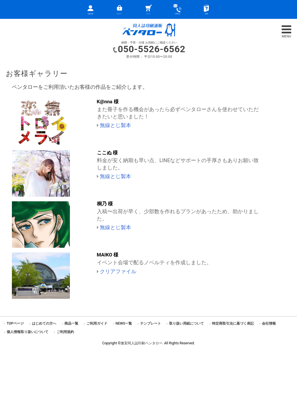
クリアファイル (118, 271)
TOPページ (15, 323)
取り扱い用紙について (186, 323)
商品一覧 (71, 323)
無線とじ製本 (115, 125)
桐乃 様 (105, 204)
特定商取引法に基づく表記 (233, 323)
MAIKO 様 (108, 255)
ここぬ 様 (107, 152)
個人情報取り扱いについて (27, 332)
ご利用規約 (65, 332)
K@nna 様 (108, 101)
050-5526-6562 (151, 49)
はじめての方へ (44, 323)
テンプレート (150, 323)
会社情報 (269, 323)
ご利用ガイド (96, 323)
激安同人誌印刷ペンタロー (141, 343)
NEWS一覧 (123, 323)
